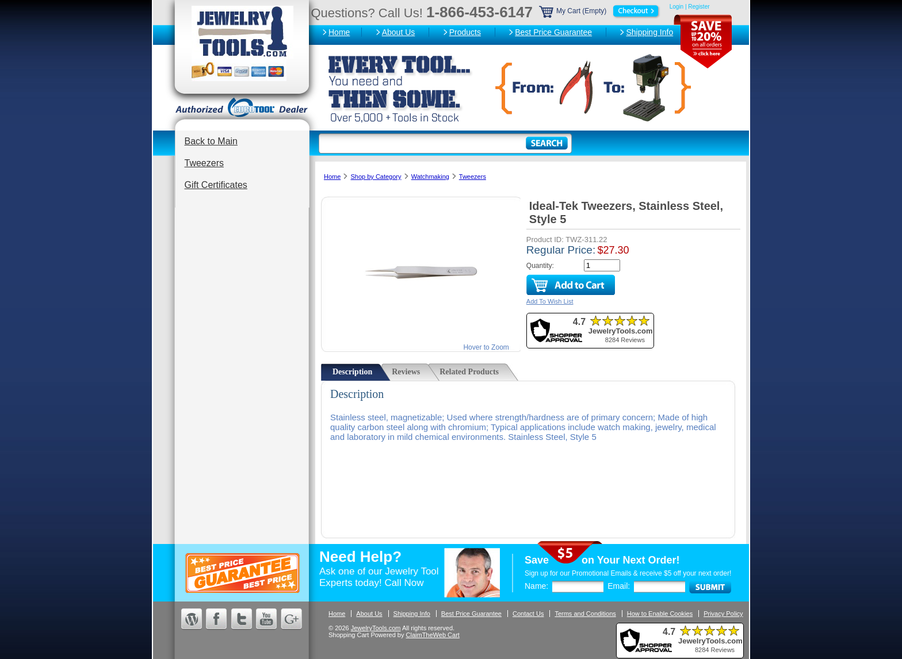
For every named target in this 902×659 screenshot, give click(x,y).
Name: (536, 586)
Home (339, 32)
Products (465, 32)
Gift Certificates (216, 185)
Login (676, 6)
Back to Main (211, 141)
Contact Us (528, 613)
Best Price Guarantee (553, 32)
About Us (398, 32)
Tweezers (204, 163)
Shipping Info (649, 32)
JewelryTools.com (376, 627)
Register (698, 6)
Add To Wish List (550, 301)
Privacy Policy (723, 613)
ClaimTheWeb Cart (433, 634)
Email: (618, 586)
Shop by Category (375, 176)
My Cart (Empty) (600, 11)
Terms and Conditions (585, 613)
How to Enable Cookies (660, 613)
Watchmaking (430, 176)
